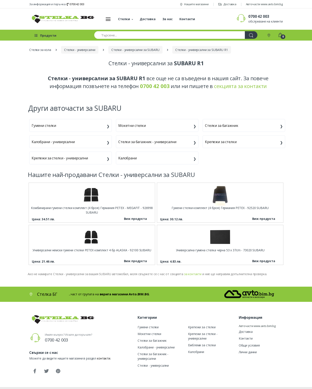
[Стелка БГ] (61, 19)
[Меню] (108, 19)
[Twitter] (46, 371)
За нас (167, 19)
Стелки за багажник (221, 125)
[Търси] (251, 35)
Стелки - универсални (153, 365)
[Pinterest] (58, 371)
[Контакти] (269, 35)
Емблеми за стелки (202, 345)
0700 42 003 (75, 4)
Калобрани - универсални (53, 141)
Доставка (227, 4)
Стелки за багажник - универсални (147, 141)
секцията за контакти (240, 86)
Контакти (187, 19)
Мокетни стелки (132, 125)
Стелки (124, 19)
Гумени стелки (44, 125)
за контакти (193, 274)
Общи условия (249, 345)
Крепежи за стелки (221, 141)
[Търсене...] (169, 35)
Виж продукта (135, 219)
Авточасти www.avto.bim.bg (264, 4)
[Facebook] (34, 371)
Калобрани (127, 158)
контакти (103, 358)
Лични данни (248, 352)
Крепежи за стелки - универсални (60, 158)
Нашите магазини (194, 4)
